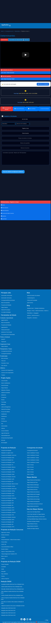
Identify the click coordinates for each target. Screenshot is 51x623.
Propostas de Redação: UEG (7, 500)
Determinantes (4, 40)
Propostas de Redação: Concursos (8, 455)
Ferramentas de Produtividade (8, 334)
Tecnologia (3, 402)
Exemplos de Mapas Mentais (33, 521)
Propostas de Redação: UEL (7, 505)
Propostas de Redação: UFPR (7, 510)
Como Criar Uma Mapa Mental (33, 512)
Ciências (3, 428)
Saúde (2, 569)
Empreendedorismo (5, 435)
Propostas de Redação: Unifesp (8, 491)
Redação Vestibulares (39, 308)
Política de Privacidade (32, 300)
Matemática (17, 31)
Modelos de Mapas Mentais (33, 528)
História (46, 311)
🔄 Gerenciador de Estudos (7, 108)
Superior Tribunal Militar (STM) (7, 551)
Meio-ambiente (4, 574)
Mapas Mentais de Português (33, 494)
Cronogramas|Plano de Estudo (8, 300)
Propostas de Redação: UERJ (7, 469)
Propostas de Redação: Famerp (8, 486)
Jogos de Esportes (5, 433)
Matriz (3, 205)
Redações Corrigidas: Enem (7, 453)
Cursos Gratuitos (5, 431)
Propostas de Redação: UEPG (7, 508)
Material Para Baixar (5, 310)
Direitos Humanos (5, 535)
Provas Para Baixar (5, 412)
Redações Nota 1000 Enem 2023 (8, 615)
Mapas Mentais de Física (32, 482)
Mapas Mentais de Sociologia (33, 499)
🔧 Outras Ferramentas (44, 108)
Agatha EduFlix (4, 320)
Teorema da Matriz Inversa (7, 213)
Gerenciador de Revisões (6, 295)
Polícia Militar (4, 542)
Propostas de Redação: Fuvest (8, 462)
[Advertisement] (25, 10)
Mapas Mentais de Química (33, 487)
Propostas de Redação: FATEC (7, 496)
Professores (4, 421)
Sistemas (3, 216)
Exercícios (26, 40)
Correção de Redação (6, 312)
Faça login (16, 93)
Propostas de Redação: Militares (8, 467)
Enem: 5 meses (30, 474)
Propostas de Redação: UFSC (7, 515)
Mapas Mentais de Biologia (33, 485)
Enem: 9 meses (30, 465)
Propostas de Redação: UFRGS (8, 472)
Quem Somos (30, 303)
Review (3, 400)
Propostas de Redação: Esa (7, 460)
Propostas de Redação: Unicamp (8, 477)
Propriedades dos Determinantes (16, 40)
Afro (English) (4, 443)
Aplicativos (3, 395)
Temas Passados (5, 564)
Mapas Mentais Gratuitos (32, 526)
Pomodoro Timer (5, 363)
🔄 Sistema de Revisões (19, 108)
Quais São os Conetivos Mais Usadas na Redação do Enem (12, 602)
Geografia (29, 318)
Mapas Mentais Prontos (32, 524)
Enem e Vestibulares (5, 383)
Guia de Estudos (4, 385)
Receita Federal (4, 549)
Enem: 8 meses (30, 467)
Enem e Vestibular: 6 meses (33, 460)
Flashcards (3, 342)
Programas (3, 397)
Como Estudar (4, 381)
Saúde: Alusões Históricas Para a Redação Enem (11, 587)
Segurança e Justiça (5, 532)
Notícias (3, 419)
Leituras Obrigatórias (6, 407)
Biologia (29, 311)
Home (2, 31)
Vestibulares (4, 414)
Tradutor (3, 375)
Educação (3, 571)
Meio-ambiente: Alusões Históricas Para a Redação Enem (12, 592)
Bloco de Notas (4, 358)
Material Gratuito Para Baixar (33, 295)
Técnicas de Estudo (5, 330)
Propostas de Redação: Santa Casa (8, 488)
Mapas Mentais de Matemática (33, 480)
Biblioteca (3, 404)
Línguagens (36, 313)
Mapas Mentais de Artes (32, 489)
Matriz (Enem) (4, 208)
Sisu (2, 423)
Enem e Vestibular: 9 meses (33, 453)
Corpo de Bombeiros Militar (7, 547)
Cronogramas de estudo (32, 450)
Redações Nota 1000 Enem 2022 (8, 613)
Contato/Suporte (31, 298)
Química (29, 315)
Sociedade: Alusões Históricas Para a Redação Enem (12, 584)
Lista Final (3, 219)
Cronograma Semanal (6, 353)
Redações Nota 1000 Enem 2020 (8, 608)
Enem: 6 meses (30, 472)
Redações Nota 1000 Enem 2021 (8, 610)
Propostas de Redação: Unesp (7, 474)
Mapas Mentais (4, 307)
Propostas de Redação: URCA (7, 493)
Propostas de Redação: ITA (7, 465)
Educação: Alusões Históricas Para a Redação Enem (12, 589)
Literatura (35, 318)
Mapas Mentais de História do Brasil (35, 504)
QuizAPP (3, 339)
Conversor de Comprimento (7, 373)
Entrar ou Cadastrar (43, 84)
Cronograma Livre (9, 31)
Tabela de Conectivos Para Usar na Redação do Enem (13, 606)
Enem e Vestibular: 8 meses (33, 455)
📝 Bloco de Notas (31, 108)
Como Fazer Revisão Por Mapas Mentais (36, 514)
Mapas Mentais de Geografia (33, 501)
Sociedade (3, 567)
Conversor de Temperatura (7, 370)
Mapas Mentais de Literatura (33, 492)
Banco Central (4, 556)
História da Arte (35, 315)
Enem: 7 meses (30, 469)
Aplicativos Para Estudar (6, 332)
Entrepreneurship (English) (7, 438)
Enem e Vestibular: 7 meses (33, 457)
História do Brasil (39, 311)
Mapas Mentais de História (33, 506)
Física (33, 311)
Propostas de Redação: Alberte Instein (9, 484)
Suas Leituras (4, 365)
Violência (3, 537)
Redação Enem (30, 308)
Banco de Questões (5, 303)
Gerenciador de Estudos (6, 298)
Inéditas (3, 559)
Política (3, 576)
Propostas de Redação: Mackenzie (8, 498)
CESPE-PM (3, 544)
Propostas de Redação (6, 305)
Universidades (4, 426)
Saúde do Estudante (5, 392)
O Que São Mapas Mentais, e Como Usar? (36, 516)
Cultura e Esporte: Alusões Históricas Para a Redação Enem (13, 598)
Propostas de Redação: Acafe (7, 479)
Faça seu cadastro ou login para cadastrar (13, 172)
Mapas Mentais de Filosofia (33, 497)
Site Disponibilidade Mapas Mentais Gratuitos (37, 519)
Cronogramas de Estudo (6, 351)
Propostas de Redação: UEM (7, 503)
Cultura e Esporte (5, 578)
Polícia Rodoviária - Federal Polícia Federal (10, 539)
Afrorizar (3, 440)
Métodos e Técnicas (5, 390)
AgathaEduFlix (4, 327)
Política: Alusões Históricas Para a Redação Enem (12, 595)
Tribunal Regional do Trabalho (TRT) (9, 554)
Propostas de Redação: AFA (7, 481)
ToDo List (3, 361)
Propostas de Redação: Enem (7, 457)
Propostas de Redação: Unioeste (8, 512)
